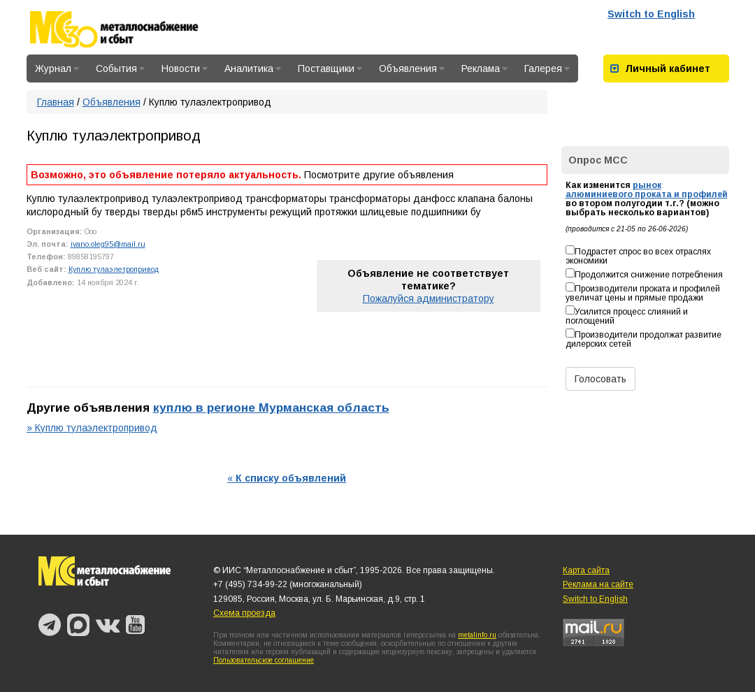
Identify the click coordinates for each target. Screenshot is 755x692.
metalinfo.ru (477, 635)
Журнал (57, 68)
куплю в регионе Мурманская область (271, 408)
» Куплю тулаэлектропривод (92, 427)
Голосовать (600, 378)
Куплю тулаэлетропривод (114, 269)
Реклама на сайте (598, 584)
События (120, 68)
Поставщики (330, 68)
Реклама (484, 68)
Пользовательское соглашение (263, 660)
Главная (55, 102)
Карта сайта (586, 570)
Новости (184, 68)
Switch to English (651, 14)
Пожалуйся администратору (428, 298)
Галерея (547, 68)
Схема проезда (244, 613)
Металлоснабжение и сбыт (133, 29)
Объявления (412, 68)
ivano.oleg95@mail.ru (108, 244)
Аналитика (252, 68)
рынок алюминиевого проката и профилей (647, 189)
